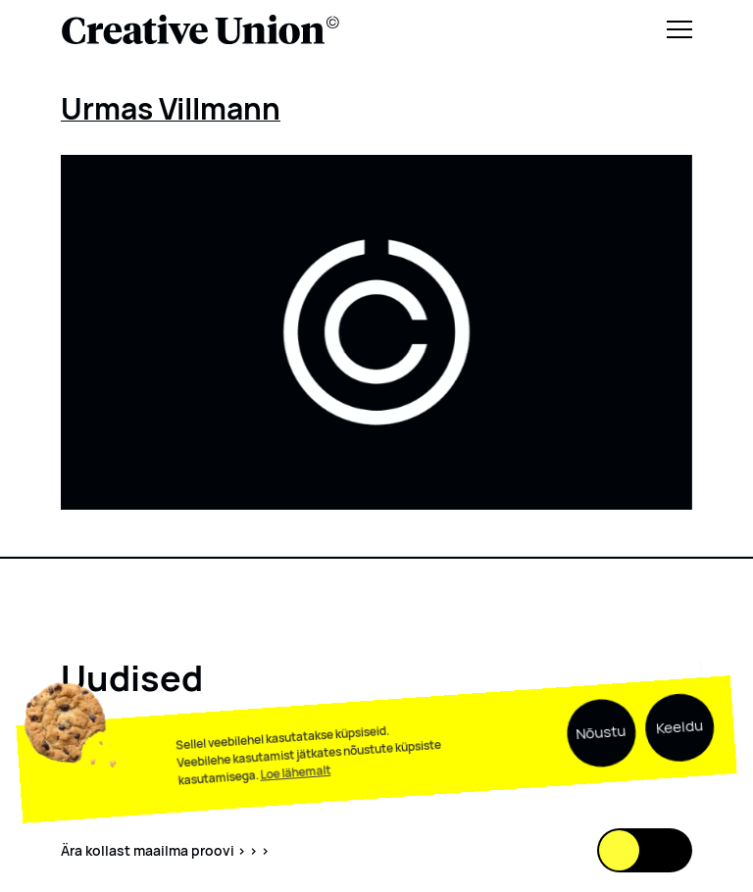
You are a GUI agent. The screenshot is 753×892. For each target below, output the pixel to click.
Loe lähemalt (295, 801)
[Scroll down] (698, 807)
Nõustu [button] (601, 761)
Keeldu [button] (680, 756)
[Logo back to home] (200, 29)
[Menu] (679, 29)
